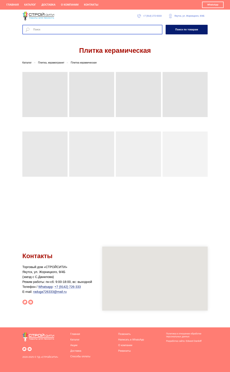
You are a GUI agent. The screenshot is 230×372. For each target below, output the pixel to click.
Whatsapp (45, 287)
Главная (12, 4)
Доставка (48, 4)
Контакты (91, 4)
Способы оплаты (80, 356)
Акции (73, 345)
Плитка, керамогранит (51, 62)
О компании (70, 4)
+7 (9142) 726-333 (67, 287)
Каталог (30, 4)
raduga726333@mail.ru (50, 291)
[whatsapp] (25, 302)
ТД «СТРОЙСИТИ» (47, 357)
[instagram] (30, 302)
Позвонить (124, 334)
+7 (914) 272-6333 (152, 16)
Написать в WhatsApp (131, 339)
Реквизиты (124, 350)
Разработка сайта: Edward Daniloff (184, 341)
